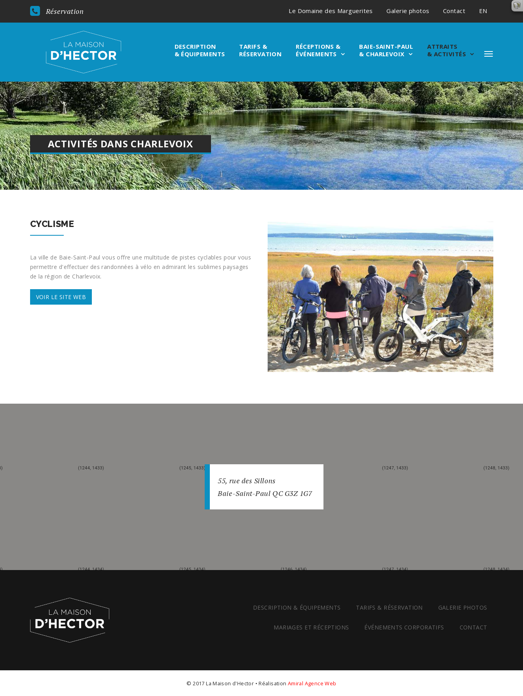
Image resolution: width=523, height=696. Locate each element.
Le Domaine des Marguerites (331, 11)
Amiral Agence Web (312, 683)
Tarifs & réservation (260, 50)
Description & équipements (200, 50)
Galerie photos (407, 11)
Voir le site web (61, 297)
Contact (454, 11)
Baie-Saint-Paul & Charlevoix (386, 50)
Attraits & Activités (446, 50)
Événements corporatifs (403, 627)
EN (483, 11)
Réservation (57, 11)
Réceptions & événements (318, 50)
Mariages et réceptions (310, 627)
